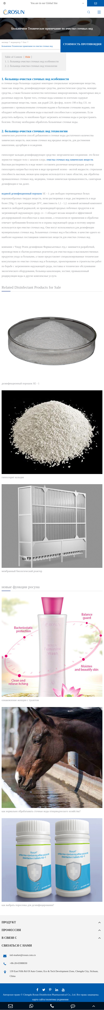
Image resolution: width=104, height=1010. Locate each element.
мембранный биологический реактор (22, 571)
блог (25, 42)
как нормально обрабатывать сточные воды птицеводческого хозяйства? (41, 811)
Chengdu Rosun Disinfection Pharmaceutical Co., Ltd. (49, 994)
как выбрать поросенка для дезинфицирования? (28, 905)
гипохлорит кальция (13, 477)
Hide (27, 57)
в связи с (9, 937)
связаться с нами (17, 945)
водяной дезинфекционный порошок (22, 193)
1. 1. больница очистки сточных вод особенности (32, 61)
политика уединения (57, 999)
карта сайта (38, 999)
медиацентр (15, 42)
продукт (9, 922)
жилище (5, 42)
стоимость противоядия (82, 44)
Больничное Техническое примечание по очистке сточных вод (27, 46)
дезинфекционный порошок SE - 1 (20, 383)
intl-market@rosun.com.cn (19, 956)
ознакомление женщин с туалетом (20, 700)
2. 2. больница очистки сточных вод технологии (31, 66)
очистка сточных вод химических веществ (70, 159)
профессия (11, 930)
